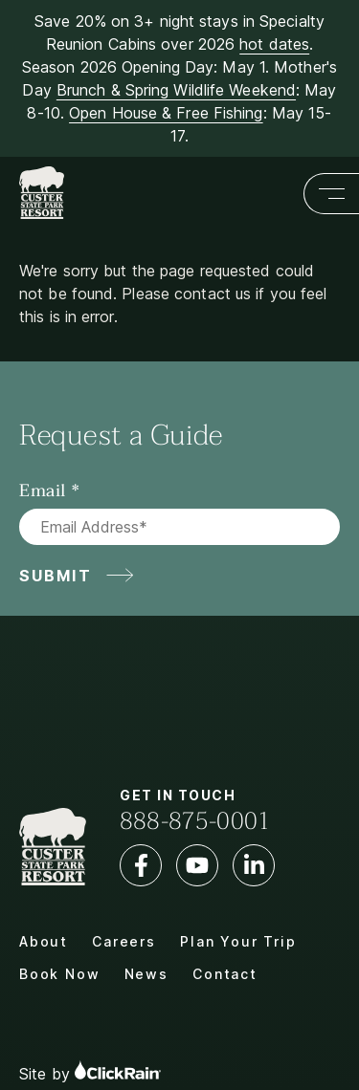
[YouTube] (197, 865)
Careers (124, 941)
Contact (225, 974)
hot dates (274, 44)
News (146, 974)
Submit (55, 575)
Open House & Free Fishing (166, 112)
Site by (90, 1071)
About (43, 941)
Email (42, 491)
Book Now (60, 974)
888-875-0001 (195, 821)
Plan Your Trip (238, 941)
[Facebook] (141, 865)
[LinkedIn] (254, 865)
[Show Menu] (331, 193)
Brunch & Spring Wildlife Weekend (176, 89)
